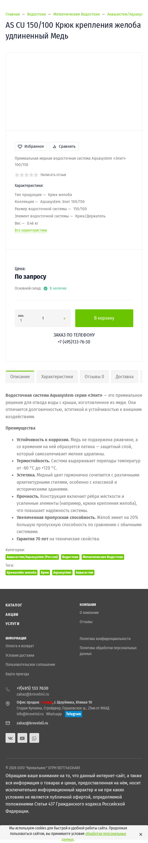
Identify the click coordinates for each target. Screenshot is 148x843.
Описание (20, 377)
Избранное (31, 146)
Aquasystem (62, 572)
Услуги (12, 623)
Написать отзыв (53, 174)
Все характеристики (31, 230)
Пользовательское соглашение (30, 664)
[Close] (140, 834)
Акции (12, 614)
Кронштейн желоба (21, 572)
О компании (89, 612)
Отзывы (86, 621)
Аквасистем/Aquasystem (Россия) (32, 557)
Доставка (125, 377)
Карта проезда (17, 674)
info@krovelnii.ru (30, 714)
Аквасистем (84, 572)
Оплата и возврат (20, 646)
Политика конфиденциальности (105, 638)
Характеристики (57, 377)
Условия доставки (20, 655)
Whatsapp (54, 714)
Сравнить (64, 146)
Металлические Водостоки (103, 557)
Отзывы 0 (94, 377)
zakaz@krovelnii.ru (33, 694)
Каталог (14, 605)
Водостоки (70, 557)
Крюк (45, 572)
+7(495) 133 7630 (32, 688)
